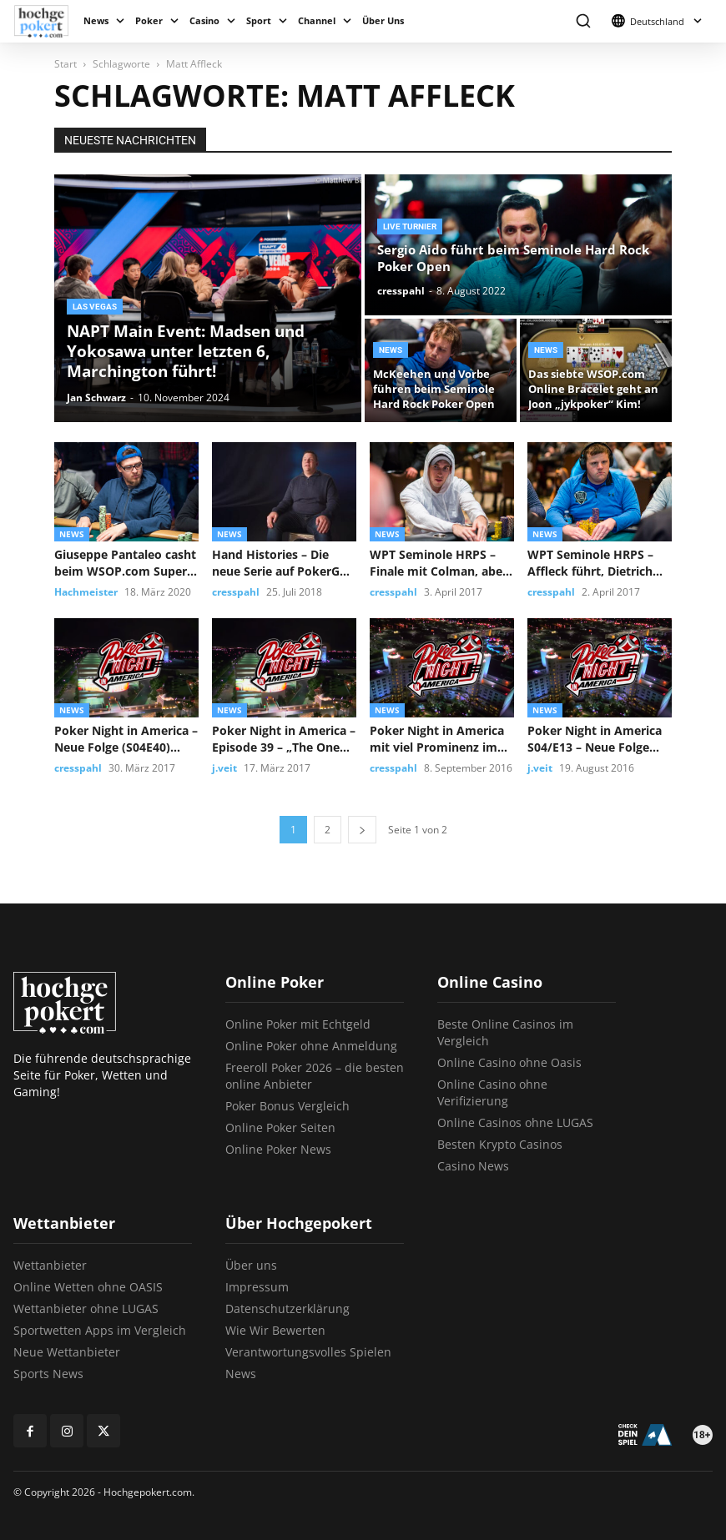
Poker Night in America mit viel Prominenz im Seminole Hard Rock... (437, 739)
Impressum (257, 1287)
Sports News (48, 1373)
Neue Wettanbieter (66, 1352)
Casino (204, 20)
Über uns (251, 1265)
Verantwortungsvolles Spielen (308, 1352)
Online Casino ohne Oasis (509, 1062)
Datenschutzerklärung (287, 1308)
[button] (583, 21)
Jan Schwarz (96, 397)
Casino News (473, 1166)
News (95, 20)
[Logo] (45, 21)
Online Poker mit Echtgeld (298, 1024)
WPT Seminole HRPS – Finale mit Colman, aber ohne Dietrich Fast (438, 563)
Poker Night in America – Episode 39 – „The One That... (283, 739)
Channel (316, 20)
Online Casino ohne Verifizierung (492, 1092)
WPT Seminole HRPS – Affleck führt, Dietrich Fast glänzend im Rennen (599, 563)
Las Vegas (95, 306)
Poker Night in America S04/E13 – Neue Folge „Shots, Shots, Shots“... (594, 739)
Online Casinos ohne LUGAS (515, 1122)
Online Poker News (278, 1149)
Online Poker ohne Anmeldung (311, 1046)
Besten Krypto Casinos (499, 1144)
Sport (258, 20)
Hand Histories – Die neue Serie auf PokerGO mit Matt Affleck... (280, 563)
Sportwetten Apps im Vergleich (99, 1330)
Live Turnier (409, 226)
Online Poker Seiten (280, 1127)
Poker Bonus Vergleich (287, 1106)
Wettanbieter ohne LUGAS (86, 1308)
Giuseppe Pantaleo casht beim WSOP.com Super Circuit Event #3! (125, 563)
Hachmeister (86, 592)
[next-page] (362, 829)
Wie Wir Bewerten (275, 1330)
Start (65, 64)
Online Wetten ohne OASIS (88, 1287)
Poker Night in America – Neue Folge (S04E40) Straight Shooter (126, 739)
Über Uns (383, 20)
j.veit (224, 768)
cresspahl (401, 291)
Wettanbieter (50, 1265)
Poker (149, 20)
